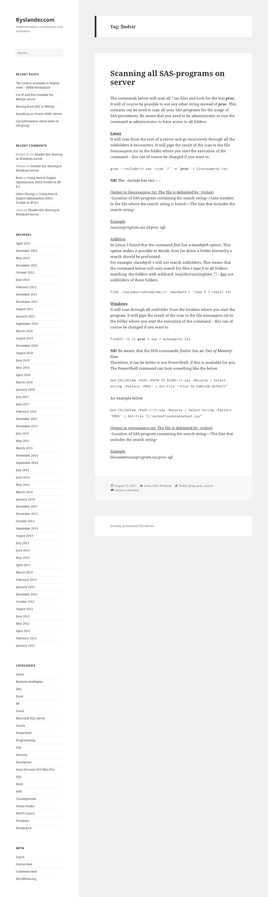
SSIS (19, 791)
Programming (25, 740)
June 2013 (23, 550)
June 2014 (23, 477)
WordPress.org (26, 879)
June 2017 (23, 404)
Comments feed (26, 871)
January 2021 (25, 316)
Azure (20, 674)
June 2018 (23, 360)
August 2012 (24, 609)
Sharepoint (23, 762)
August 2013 (24, 536)
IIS (18, 704)
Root (19, 178)
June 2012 (23, 616)
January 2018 (25, 389)
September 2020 (27, 324)
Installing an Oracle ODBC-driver (39, 114)
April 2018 (23, 375)
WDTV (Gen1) (25, 813)
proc (199, 486)
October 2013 (25, 521)
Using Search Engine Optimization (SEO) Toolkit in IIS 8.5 (38, 182)
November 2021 (27, 302)
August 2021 (24, 309)
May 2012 (23, 624)
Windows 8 (23, 828)
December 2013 (26, 506)
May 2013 (23, 558)
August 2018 (24, 353)
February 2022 (26, 287)
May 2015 (23, 441)
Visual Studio (25, 806)
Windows (22, 821)
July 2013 (22, 543)
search (208, 486)
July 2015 (22, 433)
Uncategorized (26, 799)
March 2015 (24, 448)
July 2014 (22, 470)
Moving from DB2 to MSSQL (35, 106)
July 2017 (22, 397)
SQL (18, 777)
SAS (18, 747)
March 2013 (24, 572)
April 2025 (23, 243)
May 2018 (23, 368)
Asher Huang (25, 194)
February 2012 (26, 638)
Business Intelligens (29, 682)
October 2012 (25, 602)
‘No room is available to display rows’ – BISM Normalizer (38, 85)
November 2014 (27, 455)
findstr (183, 486)
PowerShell (24, 733)
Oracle (20, 726)
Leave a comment (127, 490)
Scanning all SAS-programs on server (167, 77)
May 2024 (23, 258)
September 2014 (27, 463)
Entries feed (24, 864)
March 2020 (24, 331)
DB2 (19, 689)
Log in (20, 857)
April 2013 (23, 565)
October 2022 (25, 272)
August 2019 (24, 338)
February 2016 (26, 411)
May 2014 (23, 485)
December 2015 (26, 419)
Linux (20, 711)
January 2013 (25, 587)
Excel (19, 696)
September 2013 (27, 528)
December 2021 (26, 294)
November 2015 (27, 426)
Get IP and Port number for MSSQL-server (34, 97)
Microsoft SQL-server (30, 718)
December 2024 (26, 251)
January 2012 (25, 645)
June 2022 (23, 280)
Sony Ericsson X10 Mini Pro (35, 769)
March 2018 (24, 382)
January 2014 (25, 499)
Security (22, 755)
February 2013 (26, 580)
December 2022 (26, 265)
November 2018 (27, 346)
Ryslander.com (35, 19)
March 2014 (24, 492)
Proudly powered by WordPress (132, 526)
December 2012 (26, 594)
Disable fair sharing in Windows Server (39, 156)
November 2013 (27, 514)
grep (192, 486)
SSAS (19, 784)
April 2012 (23, 631)
